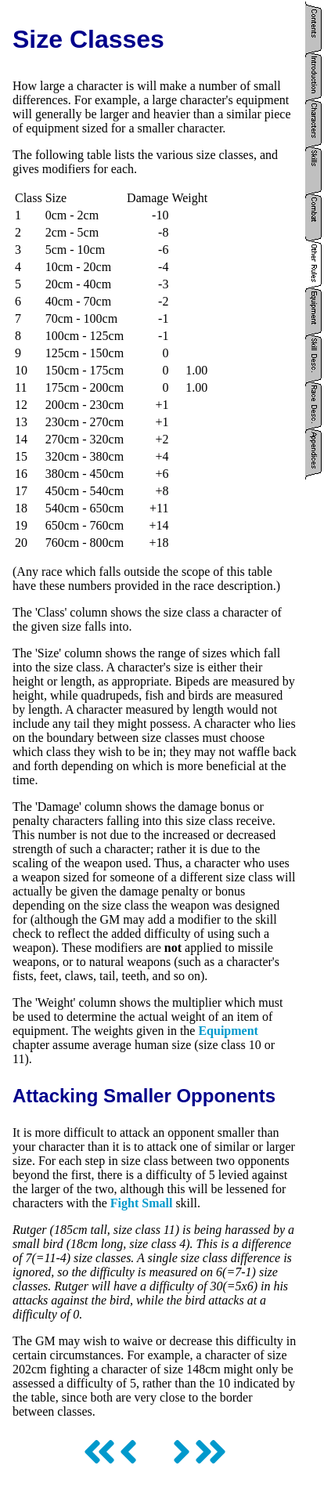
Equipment (227, 1030)
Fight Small (141, 1203)
